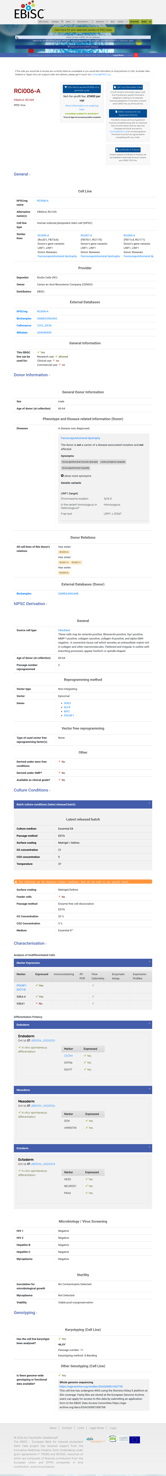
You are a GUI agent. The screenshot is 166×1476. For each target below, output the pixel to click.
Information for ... (85, 22)
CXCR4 (68, 1059)
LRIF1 (64, 497)
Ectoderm (22, 1152)
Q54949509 (44, 336)
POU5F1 (69, 719)
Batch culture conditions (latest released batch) (46, 808)
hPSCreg (22, 315)
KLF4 (67, 711)
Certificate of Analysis (128, 153)
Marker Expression (28, 967)
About (70, 22)
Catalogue (57, 22)
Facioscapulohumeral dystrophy (57, 260)
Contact (122, 22)
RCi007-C (76, 566)
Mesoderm (23, 1094)
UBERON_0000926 (43, 1109)
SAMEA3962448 (68, 597)
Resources (102, 22)
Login (113, 1432)
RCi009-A (43, 239)
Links (81, 1432)
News (113, 22)
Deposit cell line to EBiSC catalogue (83, 49)
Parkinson (124, 43)
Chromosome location (74, 502)
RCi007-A (86, 239)
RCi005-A (129, 239)
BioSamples (24, 322)
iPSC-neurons (43, 22)
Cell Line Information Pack (128, 91)
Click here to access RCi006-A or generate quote (82, 93)
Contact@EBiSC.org (100, 78)
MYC (67, 715)
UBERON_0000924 (43, 1168)
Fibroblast (64, 634)
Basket (146, 22)
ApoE (131, 43)
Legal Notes (118, 59)
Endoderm (23, 1028)
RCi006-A (42, 204)
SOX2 (67, 707)
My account (134, 22)
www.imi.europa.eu (43, 1470)
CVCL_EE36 (44, 329)
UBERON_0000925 (43, 1044)
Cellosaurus (24, 329)
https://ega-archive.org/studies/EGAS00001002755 (91, 1390)
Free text (66, 517)
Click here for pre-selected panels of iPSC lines (83, 30)
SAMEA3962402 (47, 322)
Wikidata (22, 336)
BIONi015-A (114, 43)
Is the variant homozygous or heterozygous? (79, 510)
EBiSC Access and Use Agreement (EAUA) (127, 117)
